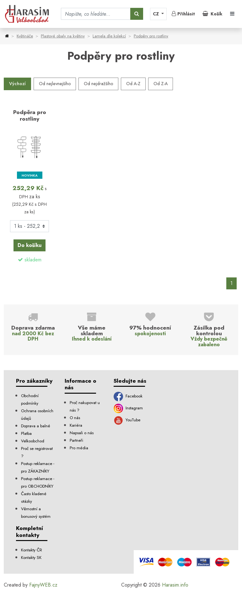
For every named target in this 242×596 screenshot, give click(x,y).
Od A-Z (133, 83)
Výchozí (17, 83)
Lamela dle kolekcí (109, 36)
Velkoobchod (32, 441)
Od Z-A (160, 83)
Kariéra (76, 425)
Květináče (25, 36)
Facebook (128, 396)
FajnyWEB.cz (43, 584)
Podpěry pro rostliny (151, 36)
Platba (26, 433)
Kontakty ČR (31, 550)
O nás (75, 418)
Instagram (128, 408)
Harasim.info (175, 584)
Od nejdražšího (98, 83)
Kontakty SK (31, 557)
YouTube (127, 420)
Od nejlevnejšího (55, 83)
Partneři (76, 440)
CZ (156, 14)
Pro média (79, 448)
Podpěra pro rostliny (29, 115)
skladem (32, 259)
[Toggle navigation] (232, 14)
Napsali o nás (82, 433)
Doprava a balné (35, 426)
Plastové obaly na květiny (63, 36)
